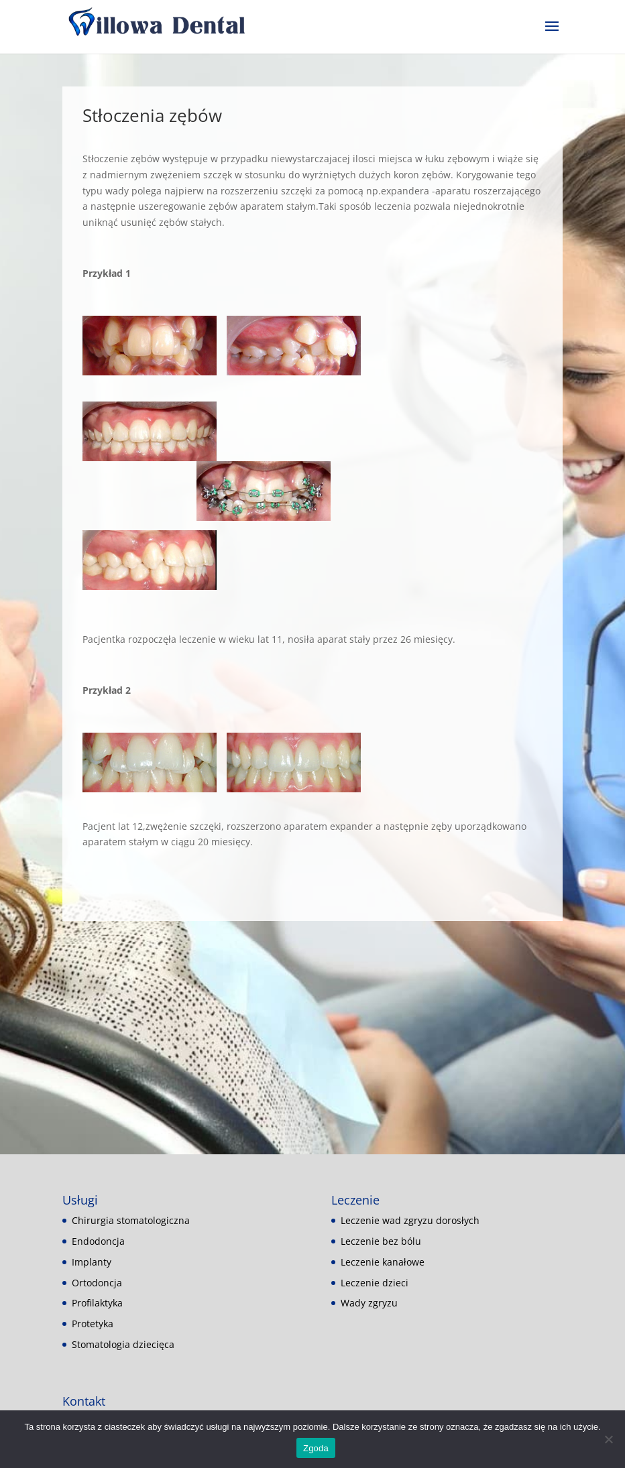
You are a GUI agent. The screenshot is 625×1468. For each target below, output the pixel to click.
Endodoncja (98, 1241)
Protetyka (92, 1323)
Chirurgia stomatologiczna (131, 1220)
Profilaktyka (97, 1302)
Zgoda (316, 1448)
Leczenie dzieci (374, 1282)
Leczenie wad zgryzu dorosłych (410, 1220)
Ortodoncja (97, 1282)
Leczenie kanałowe (382, 1262)
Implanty (91, 1262)
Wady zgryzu (369, 1302)
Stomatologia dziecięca (123, 1344)
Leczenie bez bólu (381, 1241)
